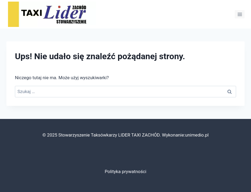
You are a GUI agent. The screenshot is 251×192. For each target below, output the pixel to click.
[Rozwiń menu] (240, 14)
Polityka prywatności (125, 171)
